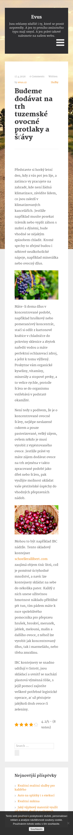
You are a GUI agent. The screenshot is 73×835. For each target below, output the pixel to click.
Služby (54, 82)
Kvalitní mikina (29, 801)
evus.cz (22, 82)
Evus (36, 17)
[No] (68, 823)
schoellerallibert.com (31, 559)
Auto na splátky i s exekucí (36, 795)
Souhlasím (36, 829)
